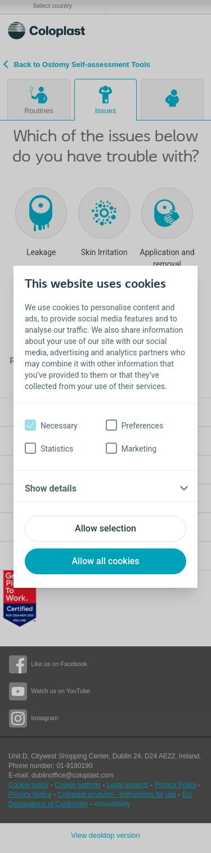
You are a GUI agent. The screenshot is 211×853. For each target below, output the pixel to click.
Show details (51, 488)
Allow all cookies (105, 561)
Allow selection (105, 528)
